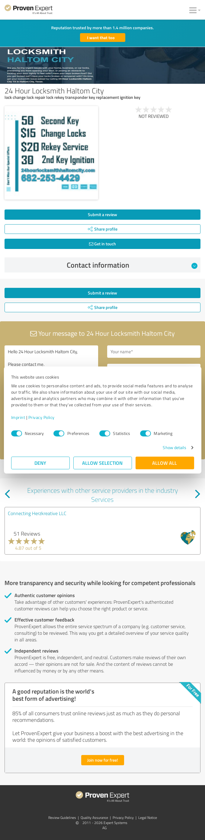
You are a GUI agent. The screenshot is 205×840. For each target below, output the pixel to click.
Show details (174, 447)
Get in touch (102, 244)
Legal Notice (147, 817)
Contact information (132, 265)
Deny (40, 462)
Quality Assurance (94, 817)
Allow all (164, 462)
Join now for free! (102, 760)
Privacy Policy (41, 417)
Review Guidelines (62, 817)
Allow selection (102, 462)
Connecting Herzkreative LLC (37, 513)
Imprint (18, 417)
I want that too (101, 37)
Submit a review (102, 214)
